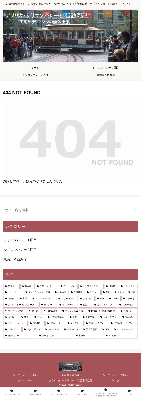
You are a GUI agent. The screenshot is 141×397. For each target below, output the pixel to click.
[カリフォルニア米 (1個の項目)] (73, 311)
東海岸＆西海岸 (70, 375)
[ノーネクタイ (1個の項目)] (55, 335)
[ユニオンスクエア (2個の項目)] (43, 298)
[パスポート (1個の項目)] (55, 323)
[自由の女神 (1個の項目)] (20, 335)
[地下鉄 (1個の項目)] (34, 311)
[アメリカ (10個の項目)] (11, 286)
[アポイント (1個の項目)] (128, 311)
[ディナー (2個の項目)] (48, 305)
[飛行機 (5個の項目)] (111, 286)
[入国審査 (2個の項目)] (77, 292)
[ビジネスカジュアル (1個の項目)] (123, 323)
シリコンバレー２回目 (115, 375)
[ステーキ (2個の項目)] (129, 298)
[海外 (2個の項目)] (106, 292)
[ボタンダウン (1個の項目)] (32, 329)
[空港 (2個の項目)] (85, 305)
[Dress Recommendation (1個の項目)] (102, 311)
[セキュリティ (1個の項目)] (109, 317)
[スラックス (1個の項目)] (12, 329)
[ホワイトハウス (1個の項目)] (14, 311)
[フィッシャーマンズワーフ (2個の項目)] (21, 305)
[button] (134, 210)
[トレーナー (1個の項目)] (53, 329)
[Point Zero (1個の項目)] (51, 311)
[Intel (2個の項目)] (101, 298)
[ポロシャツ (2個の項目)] (68, 305)
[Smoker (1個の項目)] (11, 317)
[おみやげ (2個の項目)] (60, 292)
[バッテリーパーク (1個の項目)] (125, 329)
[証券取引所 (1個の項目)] (91, 329)
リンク (115, 380)
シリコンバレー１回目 (25, 375)
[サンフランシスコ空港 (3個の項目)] (38, 292)
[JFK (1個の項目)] (106, 329)
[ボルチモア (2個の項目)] (128, 305)
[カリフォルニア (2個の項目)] (105, 305)
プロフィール (25, 380)
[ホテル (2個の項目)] (119, 292)
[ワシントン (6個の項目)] (68, 286)
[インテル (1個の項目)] (75, 323)
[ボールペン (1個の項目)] (72, 329)
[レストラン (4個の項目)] (128, 286)
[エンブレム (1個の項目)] (121, 335)
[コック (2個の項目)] (10, 298)
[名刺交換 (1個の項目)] (89, 317)
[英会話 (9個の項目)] (27, 286)
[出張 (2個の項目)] (24, 298)
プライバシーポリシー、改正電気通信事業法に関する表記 (70, 383)
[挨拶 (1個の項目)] (74, 317)
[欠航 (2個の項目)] (132, 292)
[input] (70, 210)
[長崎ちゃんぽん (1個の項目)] (96, 323)
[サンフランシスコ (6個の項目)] (91, 286)
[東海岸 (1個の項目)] (88, 335)
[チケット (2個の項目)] (93, 292)
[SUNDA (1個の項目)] (36, 323)
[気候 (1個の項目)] (39, 317)
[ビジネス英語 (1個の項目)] (56, 317)
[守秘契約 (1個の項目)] (129, 317)
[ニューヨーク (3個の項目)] (13, 292)
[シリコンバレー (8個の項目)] (46, 286)
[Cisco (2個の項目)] (114, 298)
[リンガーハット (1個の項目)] (15, 323)
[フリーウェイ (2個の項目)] (67, 298)
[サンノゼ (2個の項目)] (86, 298)
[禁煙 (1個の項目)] (26, 317)
